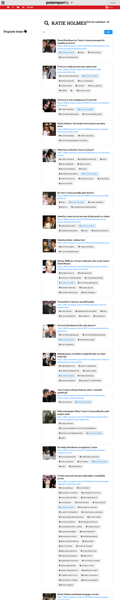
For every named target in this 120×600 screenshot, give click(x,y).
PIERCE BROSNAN (89, 506)
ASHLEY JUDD (86, 535)
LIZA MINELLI (66, 459)
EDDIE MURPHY (87, 502)
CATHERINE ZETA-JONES (70, 497)
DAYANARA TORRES (68, 549)
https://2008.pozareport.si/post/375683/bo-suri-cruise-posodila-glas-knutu (82, 184)
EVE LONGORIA (66, 433)
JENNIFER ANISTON (89, 428)
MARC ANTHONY (89, 545)
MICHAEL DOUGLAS (88, 492)
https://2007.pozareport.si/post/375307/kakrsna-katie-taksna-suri (79, 227)
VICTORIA (82, 433)
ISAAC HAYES (65, 172)
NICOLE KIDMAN (67, 158)
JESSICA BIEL (89, 347)
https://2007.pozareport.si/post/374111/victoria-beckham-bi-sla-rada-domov (83, 308)
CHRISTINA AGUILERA (92, 482)
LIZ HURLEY (65, 473)
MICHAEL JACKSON (68, 463)
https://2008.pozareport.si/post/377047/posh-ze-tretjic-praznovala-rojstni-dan (83, 68)
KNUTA (63, 193)
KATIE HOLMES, (66, 128)
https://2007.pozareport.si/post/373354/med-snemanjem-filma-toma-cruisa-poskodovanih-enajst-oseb (83, 393)
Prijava (112, 3)
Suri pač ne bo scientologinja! (72, 583)
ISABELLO (84, 296)
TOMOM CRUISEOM (68, 216)
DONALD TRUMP (84, 516)
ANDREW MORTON (87, 148)
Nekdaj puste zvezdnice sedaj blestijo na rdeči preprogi (81, 332)
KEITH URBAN (66, 554)
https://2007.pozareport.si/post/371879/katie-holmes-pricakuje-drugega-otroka (84, 566)
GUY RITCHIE (65, 516)
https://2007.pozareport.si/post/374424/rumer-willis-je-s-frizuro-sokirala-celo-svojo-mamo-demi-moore (83, 252)
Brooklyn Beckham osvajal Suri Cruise (77, 421)
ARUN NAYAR (81, 473)
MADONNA (88, 511)
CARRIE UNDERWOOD (69, 347)
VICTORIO (64, 575)
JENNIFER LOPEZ (67, 211)
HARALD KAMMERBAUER (70, 408)
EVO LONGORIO (85, 77)
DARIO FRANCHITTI (68, 540)
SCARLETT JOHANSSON (90, 357)
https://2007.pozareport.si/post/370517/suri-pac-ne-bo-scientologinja (80, 587)
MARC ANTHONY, (99, 216)
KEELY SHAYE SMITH (68, 511)
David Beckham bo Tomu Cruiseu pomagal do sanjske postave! (81, 41)
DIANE (82, 158)
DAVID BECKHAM (67, 428)
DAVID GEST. (83, 459)
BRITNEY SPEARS (67, 271)
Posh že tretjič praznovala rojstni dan (77, 65)
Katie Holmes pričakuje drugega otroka (78, 563)
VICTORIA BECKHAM (69, 72)
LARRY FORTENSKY (68, 482)
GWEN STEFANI (66, 77)
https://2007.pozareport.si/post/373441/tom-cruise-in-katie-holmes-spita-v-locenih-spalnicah (83, 372)
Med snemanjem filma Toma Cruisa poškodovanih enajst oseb (83, 388)
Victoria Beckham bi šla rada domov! (76, 305)
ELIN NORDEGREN (67, 502)
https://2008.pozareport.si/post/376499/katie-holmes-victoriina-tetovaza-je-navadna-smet (83, 123)
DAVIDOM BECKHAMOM (93, 312)
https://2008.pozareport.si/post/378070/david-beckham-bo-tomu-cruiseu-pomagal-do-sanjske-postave (82, 47)
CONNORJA (99, 296)
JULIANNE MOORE (93, 262)
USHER (63, 87)
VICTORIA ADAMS (90, 530)
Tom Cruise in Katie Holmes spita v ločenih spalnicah (79, 367)
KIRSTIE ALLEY (86, 167)
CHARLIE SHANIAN (68, 525)
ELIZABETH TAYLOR (90, 463)
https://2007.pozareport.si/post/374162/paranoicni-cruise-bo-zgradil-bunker (82, 288)
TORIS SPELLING (88, 521)
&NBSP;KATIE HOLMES (85, 292)
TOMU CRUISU (85, 590)
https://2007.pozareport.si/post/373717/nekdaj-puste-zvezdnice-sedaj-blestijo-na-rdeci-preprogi (84, 337)
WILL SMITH (94, 82)
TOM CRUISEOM (85, 352)
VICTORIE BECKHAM (68, 236)
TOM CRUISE (94, 52)
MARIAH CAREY (89, 540)
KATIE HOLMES (66, 52)
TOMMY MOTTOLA (68, 545)
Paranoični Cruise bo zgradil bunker (75, 285)
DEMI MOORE (84, 257)
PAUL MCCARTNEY (68, 468)
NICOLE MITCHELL (68, 506)
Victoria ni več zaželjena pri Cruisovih (77, 95)
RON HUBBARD (66, 153)
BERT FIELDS (83, 153)
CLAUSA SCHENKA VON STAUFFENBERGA (77, 403)
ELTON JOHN (83, 87)
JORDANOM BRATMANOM (71, 487)
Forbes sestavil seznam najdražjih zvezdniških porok (81, 448)
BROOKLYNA (75, 438)
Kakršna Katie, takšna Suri (71, 224)
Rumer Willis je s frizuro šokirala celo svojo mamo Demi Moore (83, 246)
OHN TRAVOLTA (67, 167)
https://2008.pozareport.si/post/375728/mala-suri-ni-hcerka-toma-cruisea (82, 145)
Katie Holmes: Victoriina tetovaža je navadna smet (81, 117)
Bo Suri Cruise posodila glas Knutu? (75, 181)
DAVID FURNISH (67, 492)
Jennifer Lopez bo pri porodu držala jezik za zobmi (83, 202)
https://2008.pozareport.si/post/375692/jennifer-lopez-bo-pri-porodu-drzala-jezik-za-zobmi (82, 206)
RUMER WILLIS (66, 257)
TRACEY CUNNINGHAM (70, 262)
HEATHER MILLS (89, 468)
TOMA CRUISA (66, 398)
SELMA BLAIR (86, 271)
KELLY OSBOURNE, (87, 342)
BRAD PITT (86, 525)
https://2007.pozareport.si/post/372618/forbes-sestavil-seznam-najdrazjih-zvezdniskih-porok (82, 454)
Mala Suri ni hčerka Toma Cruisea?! (75, 141)
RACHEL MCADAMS (68, 276)
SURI (81, 52)
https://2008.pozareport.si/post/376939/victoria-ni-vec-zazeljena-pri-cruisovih (83, 98)
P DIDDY (79, 82)
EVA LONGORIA (66, 322)
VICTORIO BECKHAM (87, 266)
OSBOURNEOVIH (67, 342)
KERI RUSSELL (88, 276)
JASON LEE (103, 167)
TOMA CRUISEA (66, 102)
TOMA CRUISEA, (85, 128)
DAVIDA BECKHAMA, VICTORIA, (73, 133)
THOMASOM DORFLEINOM (83, 193)
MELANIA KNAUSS (68, 521)
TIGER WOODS (92, 497)
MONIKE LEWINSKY (68, 163)
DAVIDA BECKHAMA (68, 57)
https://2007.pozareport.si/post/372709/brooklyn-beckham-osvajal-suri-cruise (83, 425)
